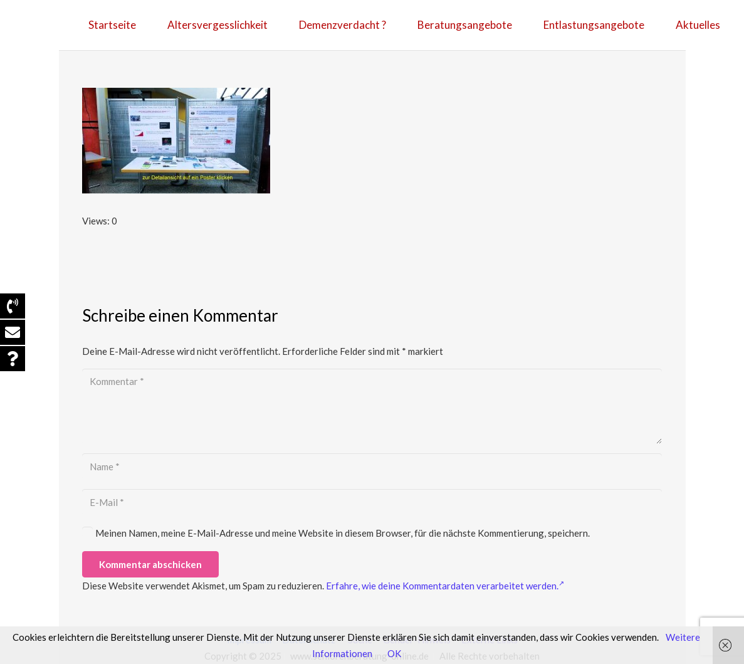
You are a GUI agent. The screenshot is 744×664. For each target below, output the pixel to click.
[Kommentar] (372, 406)
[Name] (372, 466)
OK (394, 653)
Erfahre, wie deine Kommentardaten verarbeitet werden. (445, 585)
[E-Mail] (372, 502)
